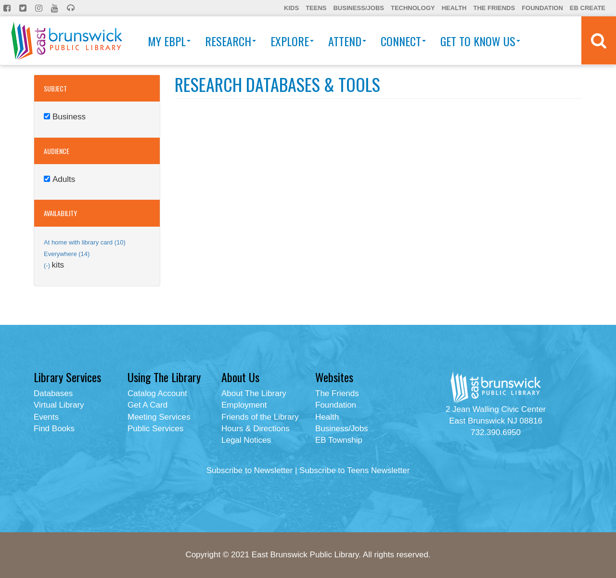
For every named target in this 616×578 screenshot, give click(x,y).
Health (454, 8)
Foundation (542, 8)
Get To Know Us (480, 41)
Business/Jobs (358, 8)
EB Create (587, 8)
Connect (403, 41)
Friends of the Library (260, 417)
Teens (316, 8)
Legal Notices (246, 440)
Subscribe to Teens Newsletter (354, 470)
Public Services (155, 428)
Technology (413, 8)
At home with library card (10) (85, 242)
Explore (292, 41)
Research (230, 41)
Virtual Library (59, 405)
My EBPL (169, 41)
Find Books (54, 428)
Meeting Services (159, 417)
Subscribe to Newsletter (249, 470)
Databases (53, 393)
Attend (347, 41)
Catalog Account (157, 393)
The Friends (494, 8)
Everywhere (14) (67, 253)
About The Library (253, 393)
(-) (48, 265)
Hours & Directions (255, 428)
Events (46, 417)
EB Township (338, 440)
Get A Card (147, 405)
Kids (291, 8)
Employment (244, 405)
